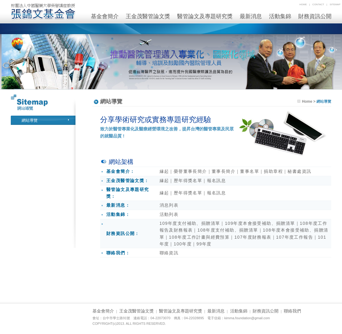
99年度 (203, 243)
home (303, 4)
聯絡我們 (292, 310)
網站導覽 (30, 120)
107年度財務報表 (252, 237)
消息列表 (169, 205)
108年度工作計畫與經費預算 (199, 237)
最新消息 (251, 16)
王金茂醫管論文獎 (148, 16)
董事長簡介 (223, 171)
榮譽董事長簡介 (190, 171)
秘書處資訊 (299, 171)
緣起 (164, 171)
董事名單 (249, 171)
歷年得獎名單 (188, 180)
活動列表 (169, 214)
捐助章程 (273, 171)
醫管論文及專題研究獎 (205, 16)
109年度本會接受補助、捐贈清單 (260, 223)
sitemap (335, 4)
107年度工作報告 (294, 237)
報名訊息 (216, 180)
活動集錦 (280, 16)
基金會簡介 (105, 16)
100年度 (183, 243)
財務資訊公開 (315, 16)
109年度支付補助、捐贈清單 (190, 223)
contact (318, 4)
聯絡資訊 (169, 252)
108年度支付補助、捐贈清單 (227, 230)
